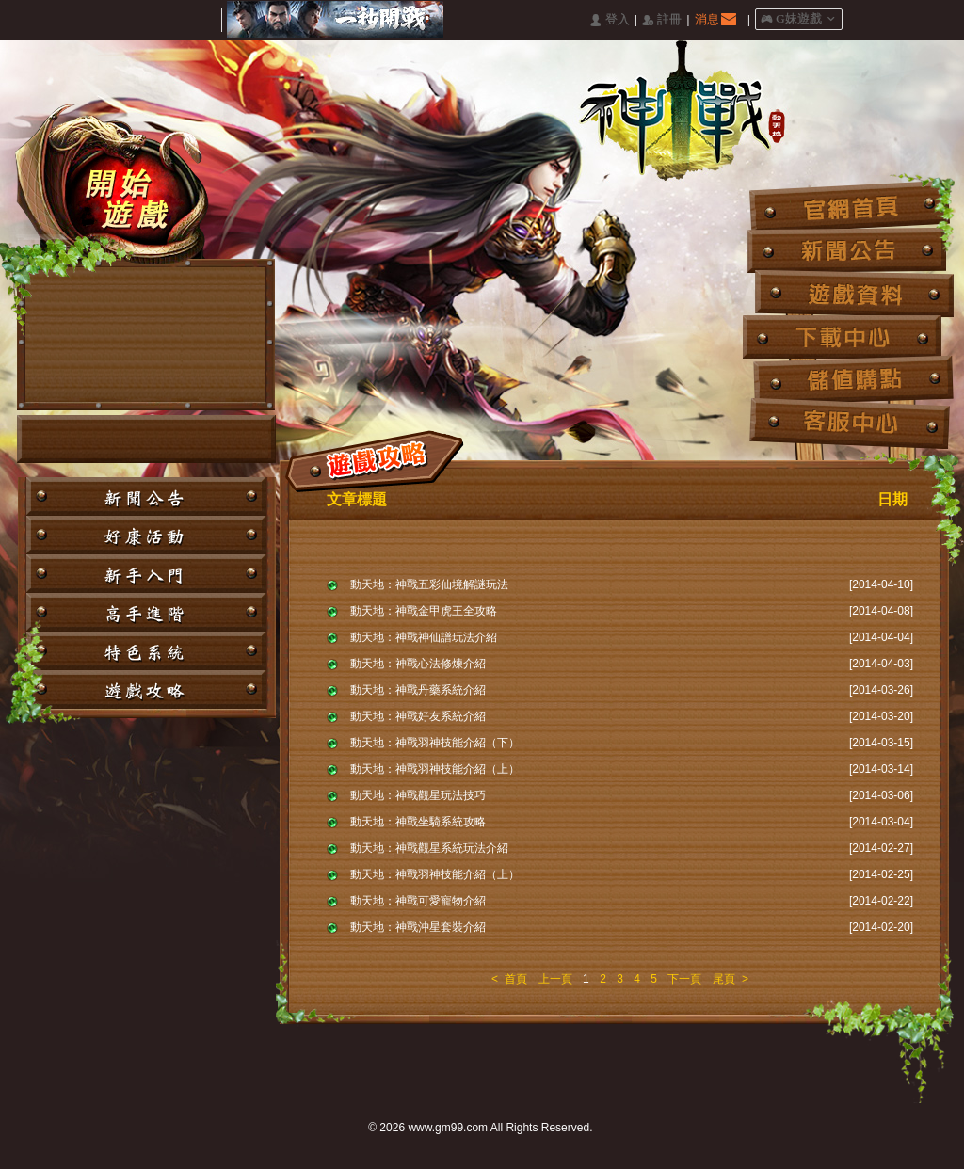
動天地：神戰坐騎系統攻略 (418, 821)
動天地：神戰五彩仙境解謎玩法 (429, 584)
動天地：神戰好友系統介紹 (418, 716)
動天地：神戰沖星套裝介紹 (418, 927)
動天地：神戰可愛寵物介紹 (418, 900)
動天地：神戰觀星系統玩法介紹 (429, 848)
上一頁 (555, 978)
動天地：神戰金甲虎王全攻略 (423, 610)
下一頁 (684, 978)
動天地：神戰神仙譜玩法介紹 (423, 637)
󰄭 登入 (609, 20)
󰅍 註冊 (662, 20)
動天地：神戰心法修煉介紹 (418, 663)
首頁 (516, 978)
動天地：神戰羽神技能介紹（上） (435, 769)
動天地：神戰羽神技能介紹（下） (435, 742)
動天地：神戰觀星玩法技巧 (418, 795)
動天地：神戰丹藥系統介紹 (418, 690)
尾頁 (724, 978)
